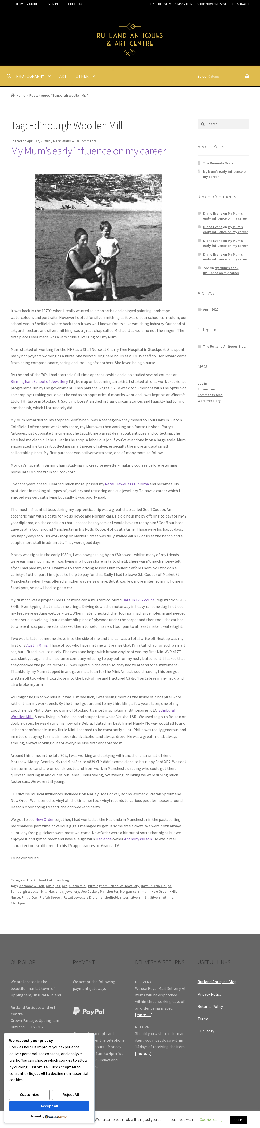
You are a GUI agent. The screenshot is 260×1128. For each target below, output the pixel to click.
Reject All (71, 1094)
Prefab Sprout (50, 897)
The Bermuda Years (218, 163)
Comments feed (210, 395)
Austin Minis (36, 645)
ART (63, 76)
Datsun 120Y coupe (138, 599)
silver (124, 897)
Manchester (109, 891)
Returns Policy (210, 1006)
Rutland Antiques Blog (217, 981)
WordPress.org (209, 400)
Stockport (19, 903)
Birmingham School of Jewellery (39, 381)
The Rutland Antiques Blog (47, 880)
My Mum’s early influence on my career (88, 150)
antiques (53, 886)
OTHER (82, 76)
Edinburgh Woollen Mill (29, 891)
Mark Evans (62, 141)
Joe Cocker (89, 891)
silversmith (139, 897)
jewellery (72, 891)
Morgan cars (130, 891)
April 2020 (210, 309)
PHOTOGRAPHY (30, 76)
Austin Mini (77, 886)
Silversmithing (161, 897)
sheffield (111, 897)
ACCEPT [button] (238, 1120)
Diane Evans (212, 213)
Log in (202, 383)
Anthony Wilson (138, 838)
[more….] (143, 1014)
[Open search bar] (9, 76)
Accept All (49, 1105)
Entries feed (207, 389)
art (64, 886)
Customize (29, 1094)
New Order (44, 819)
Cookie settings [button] (211, 1119)
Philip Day (30, 897)
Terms (203, 1018)
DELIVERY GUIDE (26, 4)
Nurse (15, 897)
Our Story (206, 1030)
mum (145, 891)
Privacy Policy (209, 994)
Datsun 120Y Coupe (156, 886)
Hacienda (104, 838)
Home (21, 95)
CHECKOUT (76, 4)
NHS (172, 891)
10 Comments (86, 141)
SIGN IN (53, 4)
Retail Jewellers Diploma (127, 484)
